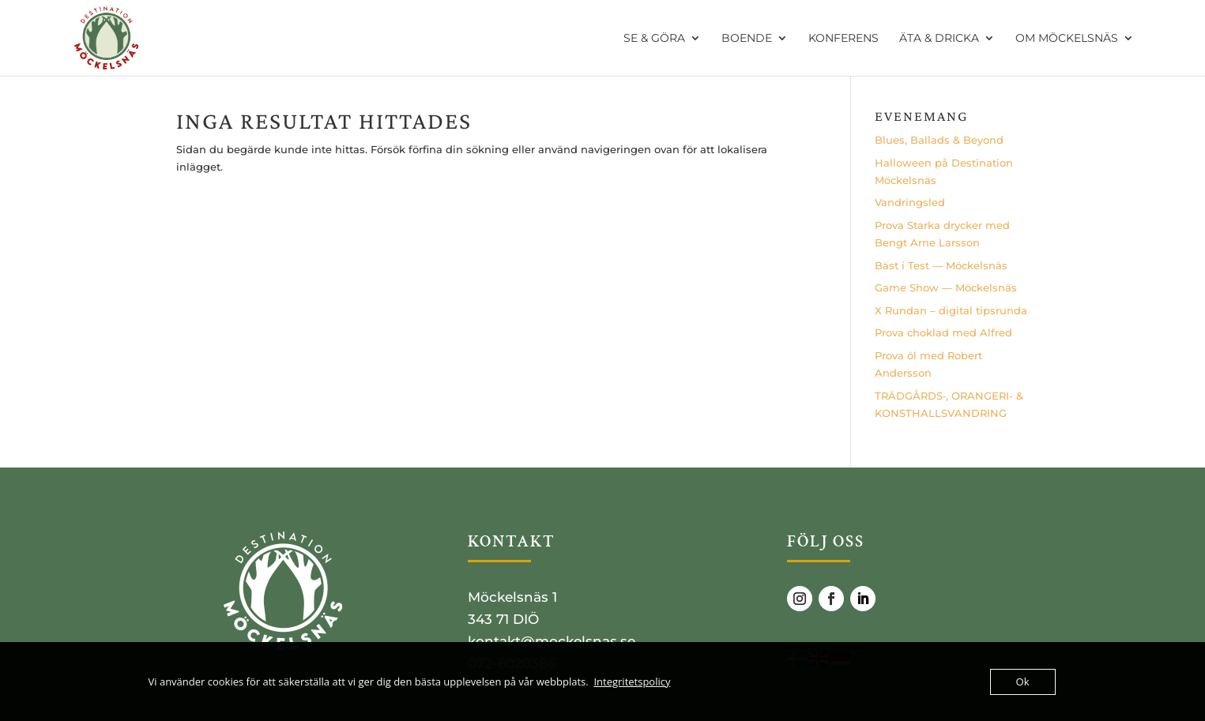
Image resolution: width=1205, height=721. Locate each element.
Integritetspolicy (631, 681)
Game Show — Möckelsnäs (946, 287)
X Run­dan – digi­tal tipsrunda (951, 310)
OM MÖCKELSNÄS (1066, 38)
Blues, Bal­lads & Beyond (939, 139)
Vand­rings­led (910, 202)
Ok (1023, 681)
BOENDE (746, 38)
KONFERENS (843, 38)
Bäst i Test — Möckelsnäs (941, 265)
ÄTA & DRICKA (939, 38)
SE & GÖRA (654, 38)
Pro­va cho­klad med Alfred (943, 332)
